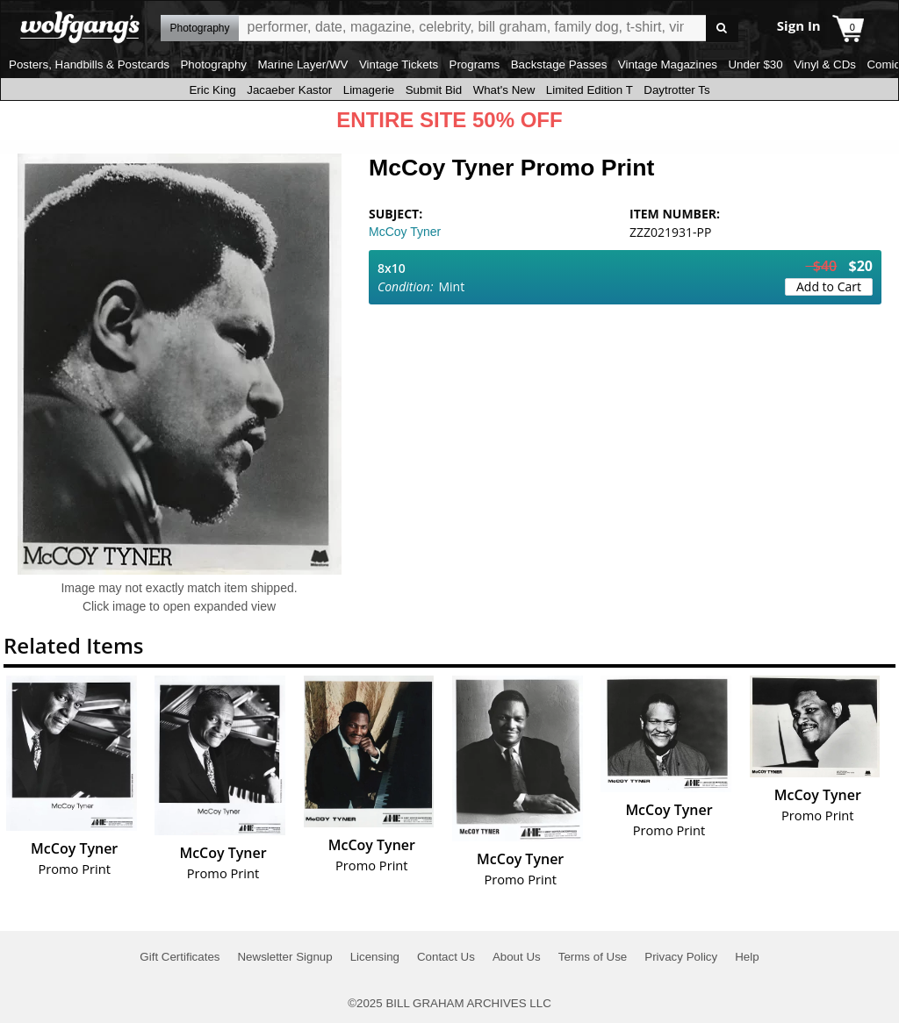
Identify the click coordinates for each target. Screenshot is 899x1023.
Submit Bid (434, 90)
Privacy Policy (680, 956)
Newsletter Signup (284, 956)
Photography (213, 64)
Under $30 (755, 64)
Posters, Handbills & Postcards (89, 64)
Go (722, 28)
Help (747, 956)
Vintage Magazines (667, 64)
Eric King (212, 90)
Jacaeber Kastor (289, 90)
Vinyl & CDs (825, 64)
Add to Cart (828, 286)
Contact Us (446, 956)
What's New (504, 90)
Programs (475, 64)
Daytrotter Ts (676, 90)
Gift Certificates (179, 956)
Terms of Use (593, 956)
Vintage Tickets (398, 64)
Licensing (374, 956)
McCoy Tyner (405, 232)
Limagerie (369, 90)
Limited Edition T (589, 90)
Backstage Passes (559, 64)
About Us (517, 956)
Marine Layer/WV (302, 64)
